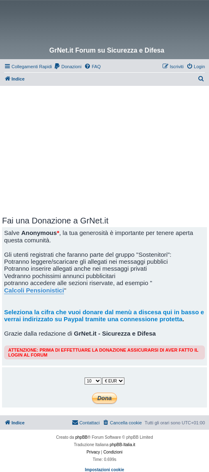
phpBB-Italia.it (122, 444)
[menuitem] (67, 66)
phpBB (81, 437)
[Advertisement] (105, 147)
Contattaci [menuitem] (86, 422)
